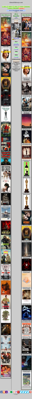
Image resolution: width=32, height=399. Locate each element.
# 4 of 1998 (16, 57)
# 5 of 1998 (16, 49)
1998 (16, 17)
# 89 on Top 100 (16, 44)
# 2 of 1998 (16, 43)
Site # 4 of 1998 (16, 38)
